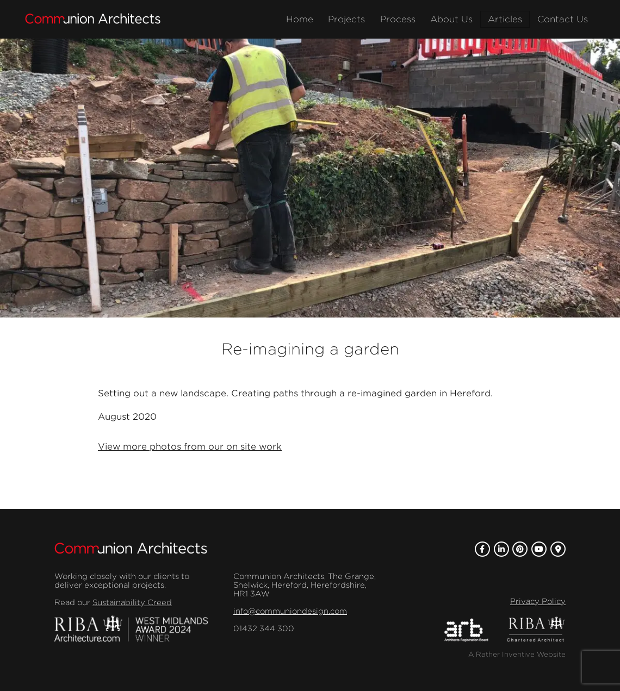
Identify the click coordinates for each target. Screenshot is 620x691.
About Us (451, 19)
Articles (505, 19)
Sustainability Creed (132, 602)
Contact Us (562, 19)
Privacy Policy (538, 601)
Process (398, 19)
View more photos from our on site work (190, 446)
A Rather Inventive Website (517, 654)
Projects (346, 19)
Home (299, 19)
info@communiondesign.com (290, 611)
